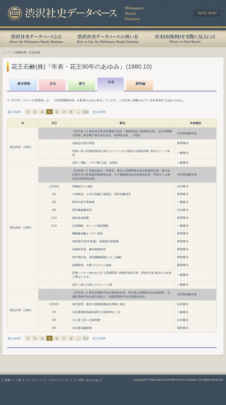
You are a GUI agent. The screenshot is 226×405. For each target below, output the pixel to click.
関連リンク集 (12, 379)
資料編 (140, 83)
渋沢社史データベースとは (35, 38)
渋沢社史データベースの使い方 (108, 38)
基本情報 (23, 83)
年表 (111, 82)
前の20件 (14, 112)
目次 (53, 83)
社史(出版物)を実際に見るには (185, 38)
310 (85, 112)
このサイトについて (59, 379)
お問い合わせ (85, 379)
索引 (82, 83)
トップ (6, 52)
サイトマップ (34, 379)
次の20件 (99, 112)
